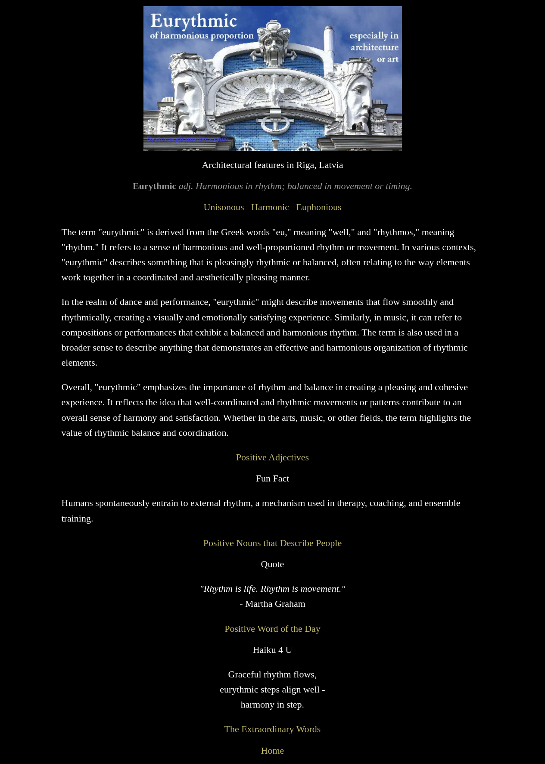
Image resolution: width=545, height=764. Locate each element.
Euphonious (318, 207)
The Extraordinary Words (272, 729)
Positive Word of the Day (272, 628)
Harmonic (270, 207)
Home (272, 750)
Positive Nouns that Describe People (272, 542)
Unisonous (223, 207)
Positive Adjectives (272, 457)
